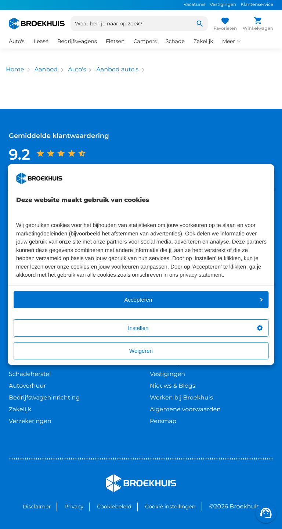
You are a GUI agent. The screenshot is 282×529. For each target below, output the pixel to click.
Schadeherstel (30, 374)
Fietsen (115, 41)
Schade (175, 41)
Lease (41, 41)
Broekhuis (120, 477)
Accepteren (193, 300)
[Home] (37, 23)
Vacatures (194, 4)
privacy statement (201, 275)
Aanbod (46, 69)
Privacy (74, 506)
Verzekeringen (30, 421)
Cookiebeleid (114, 506)
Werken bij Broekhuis (181, 397)
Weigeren (141, 351)
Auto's (17, 41)
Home (15, 69)
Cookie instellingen (170, 506)
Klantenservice (257, 4)
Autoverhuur (27, 386)
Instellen (195, 328)
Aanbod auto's (117, 69)
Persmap (163, 421)
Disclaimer (37, 506)
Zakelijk (203, 41)
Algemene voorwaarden (185, 409)
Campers (144, 41)
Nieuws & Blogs (172, 386)
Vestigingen (223, 4)
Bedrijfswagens (77, 41)
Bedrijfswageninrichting (44, 397)
